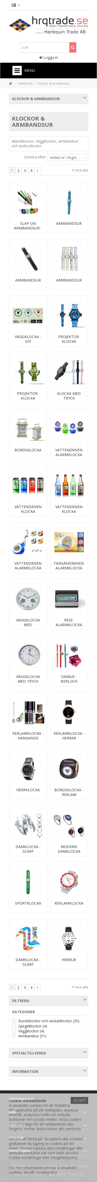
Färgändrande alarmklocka (69, 565)
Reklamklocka (69, 903)
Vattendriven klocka (28, 509)
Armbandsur (69, 223)
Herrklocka (28, 789)
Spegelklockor (32, 1026)
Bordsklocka (27, 449)
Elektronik (26, 83)
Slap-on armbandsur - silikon (28, 228)
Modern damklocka (69, 849)
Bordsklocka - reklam (69, 792)
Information (25, 1071)
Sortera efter (35, 157)
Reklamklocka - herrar (69, 735)
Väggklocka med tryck (28, 679)
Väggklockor (31, 1031)
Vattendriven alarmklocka (69, 452)
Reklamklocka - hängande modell (27, 738)
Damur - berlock (69, 679)
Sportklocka (28, 903)
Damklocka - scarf (28, 849)
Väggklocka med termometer (28, 625)
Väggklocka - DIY (28, 339)
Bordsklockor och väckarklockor (48, 1020)
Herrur (69, 959)
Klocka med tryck (69, 396)
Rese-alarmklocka (69, 622)
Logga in (48, 57)
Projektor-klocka (69, 339)
